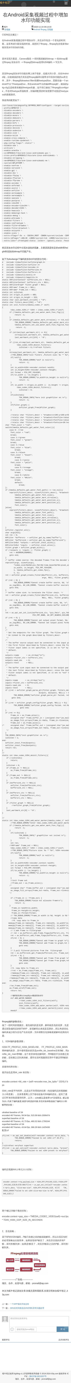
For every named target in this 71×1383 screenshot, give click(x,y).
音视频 (7, 29)
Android (37, 29)
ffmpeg (44, 29)
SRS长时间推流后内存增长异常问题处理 (27, 1308)
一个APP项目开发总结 (19, 1304)
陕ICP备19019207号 (38, 1376)
